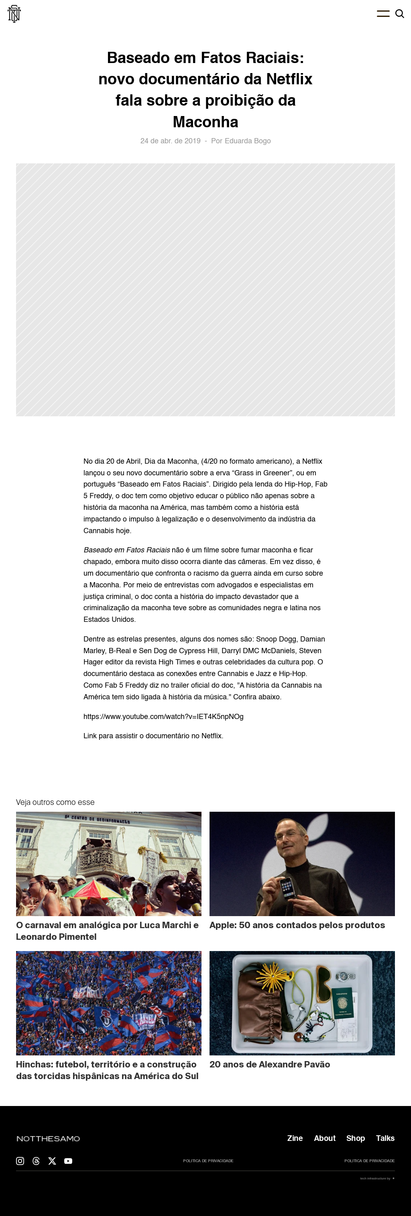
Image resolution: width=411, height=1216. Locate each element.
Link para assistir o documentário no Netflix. (153, 736)
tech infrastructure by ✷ (377, 1178)
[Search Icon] (400, 14)
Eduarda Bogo (248, 141)
